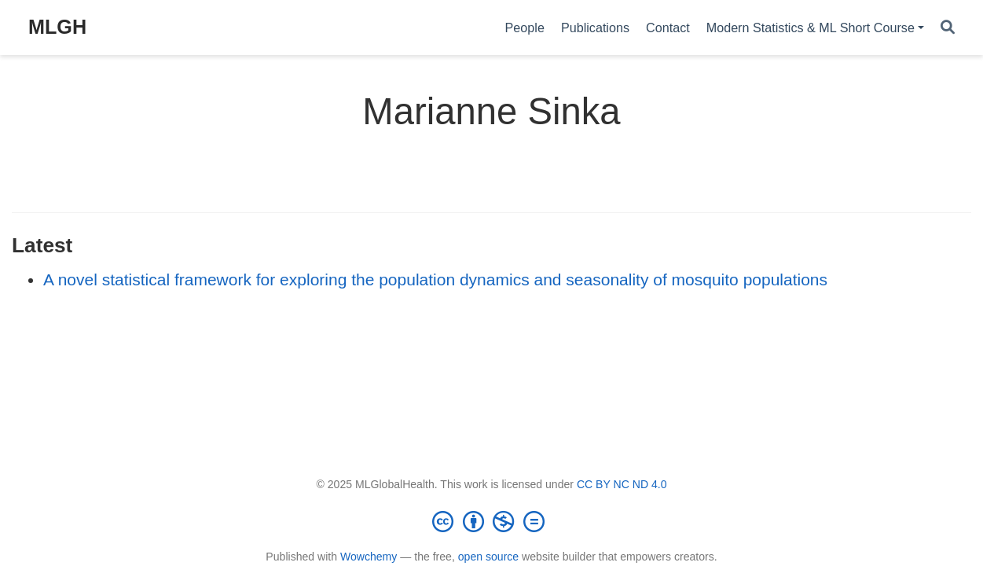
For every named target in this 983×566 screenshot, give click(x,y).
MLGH (57, 27)
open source (488, 556)
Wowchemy (368, 556)
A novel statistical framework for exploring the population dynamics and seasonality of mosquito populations (435, 279)
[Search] (948, 28)
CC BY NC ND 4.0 (622, 484)
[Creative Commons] (492, 521)
